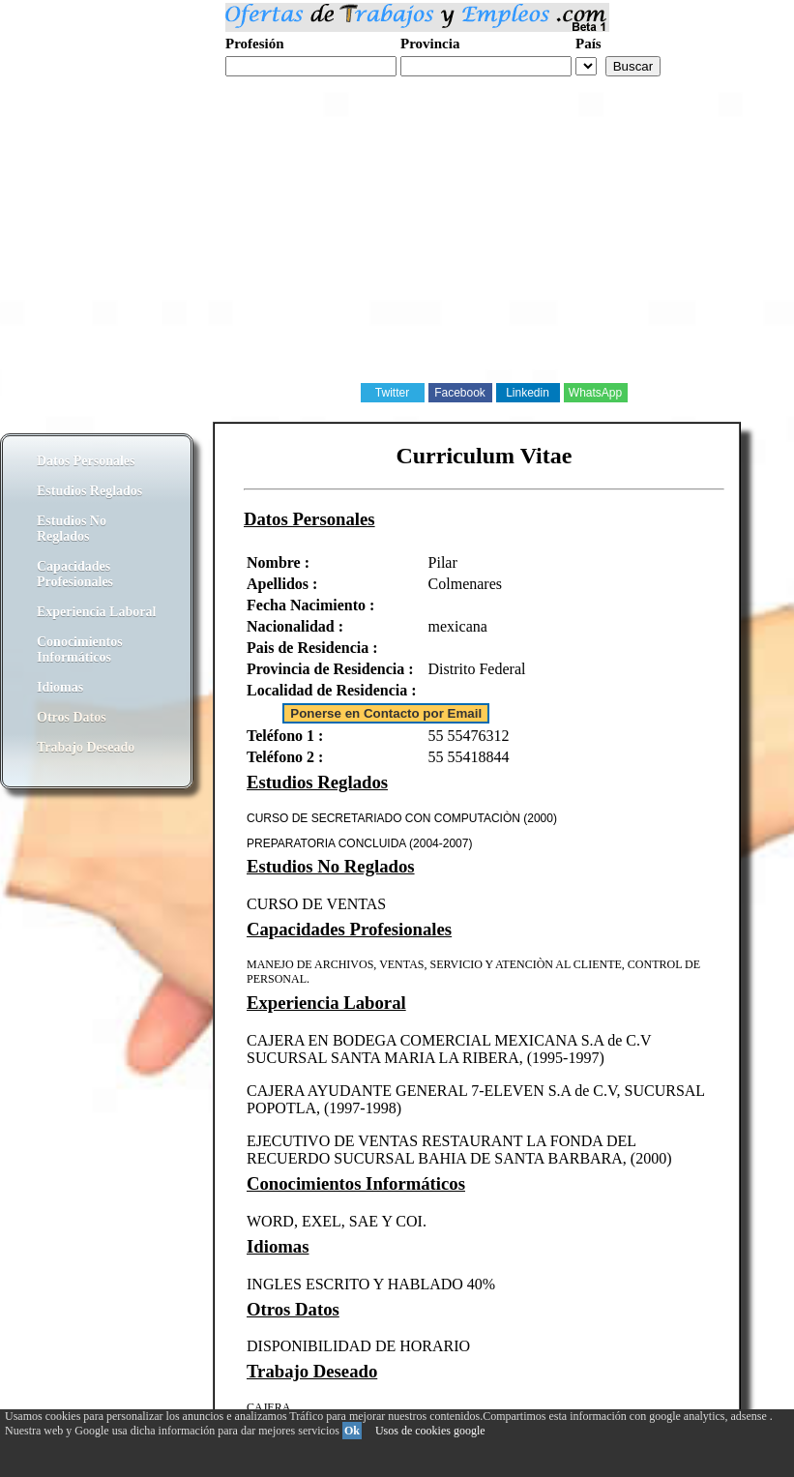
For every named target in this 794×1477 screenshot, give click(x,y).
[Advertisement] (397, 245)
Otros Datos (71, 717)
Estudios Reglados (89, 491)
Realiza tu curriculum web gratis (317, 86)
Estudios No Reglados (71, 529)
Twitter (392, 392)
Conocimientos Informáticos (80, 650)
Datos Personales (86, 461)
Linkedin (527, 392)
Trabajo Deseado (85, 747)
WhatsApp (595, 392)
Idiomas (60, 687)
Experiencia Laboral (96, 612)
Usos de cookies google (430, 1430)
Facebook (459, 392)
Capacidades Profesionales (75, 574)
